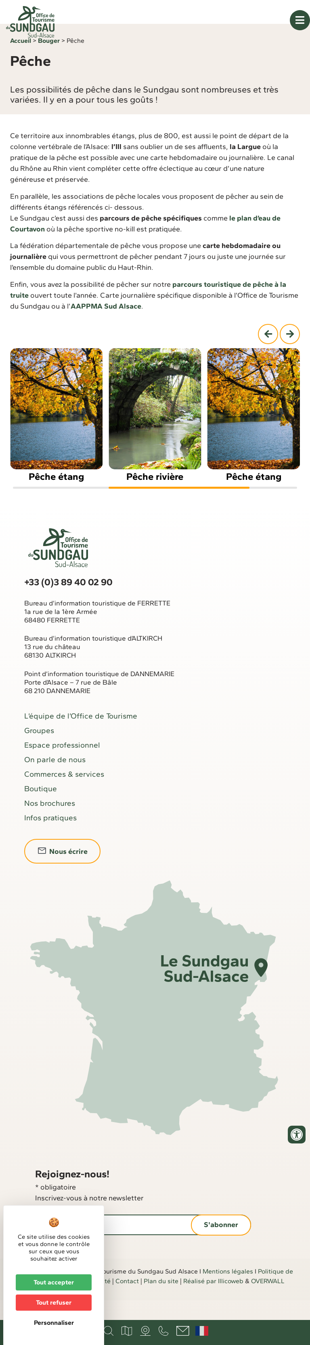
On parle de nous (55, 779)
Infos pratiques (50, 838)
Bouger (49, 61)
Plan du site (161, 1301)
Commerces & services (64, 794)
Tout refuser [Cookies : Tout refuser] (53, 1302)
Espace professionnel (62, 765)
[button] (268, 354)
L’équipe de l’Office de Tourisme (80, 736)
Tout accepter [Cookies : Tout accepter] (54, 1282)
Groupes (39, 750)
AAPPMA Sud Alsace (106, 326)
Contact (127, 1301)
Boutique (40, 808)
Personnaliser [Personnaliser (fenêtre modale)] (54, 1322)
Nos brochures (49, 823)
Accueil (20, 61)
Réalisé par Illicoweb (213, 1301)
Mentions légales (228, 1291)
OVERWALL (268, 1301)
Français (201, 1331)
